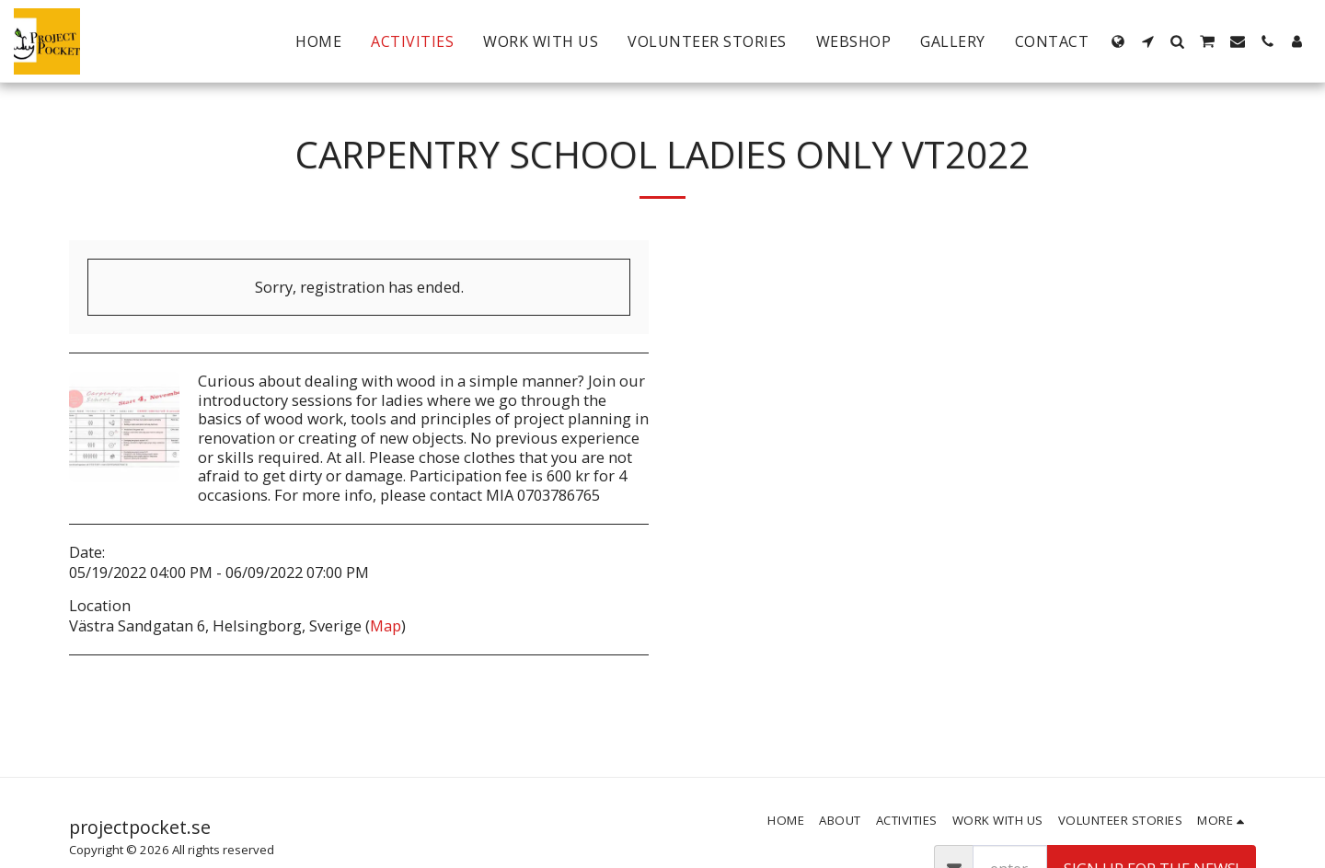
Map (385, 625)
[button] (1147, 41)
